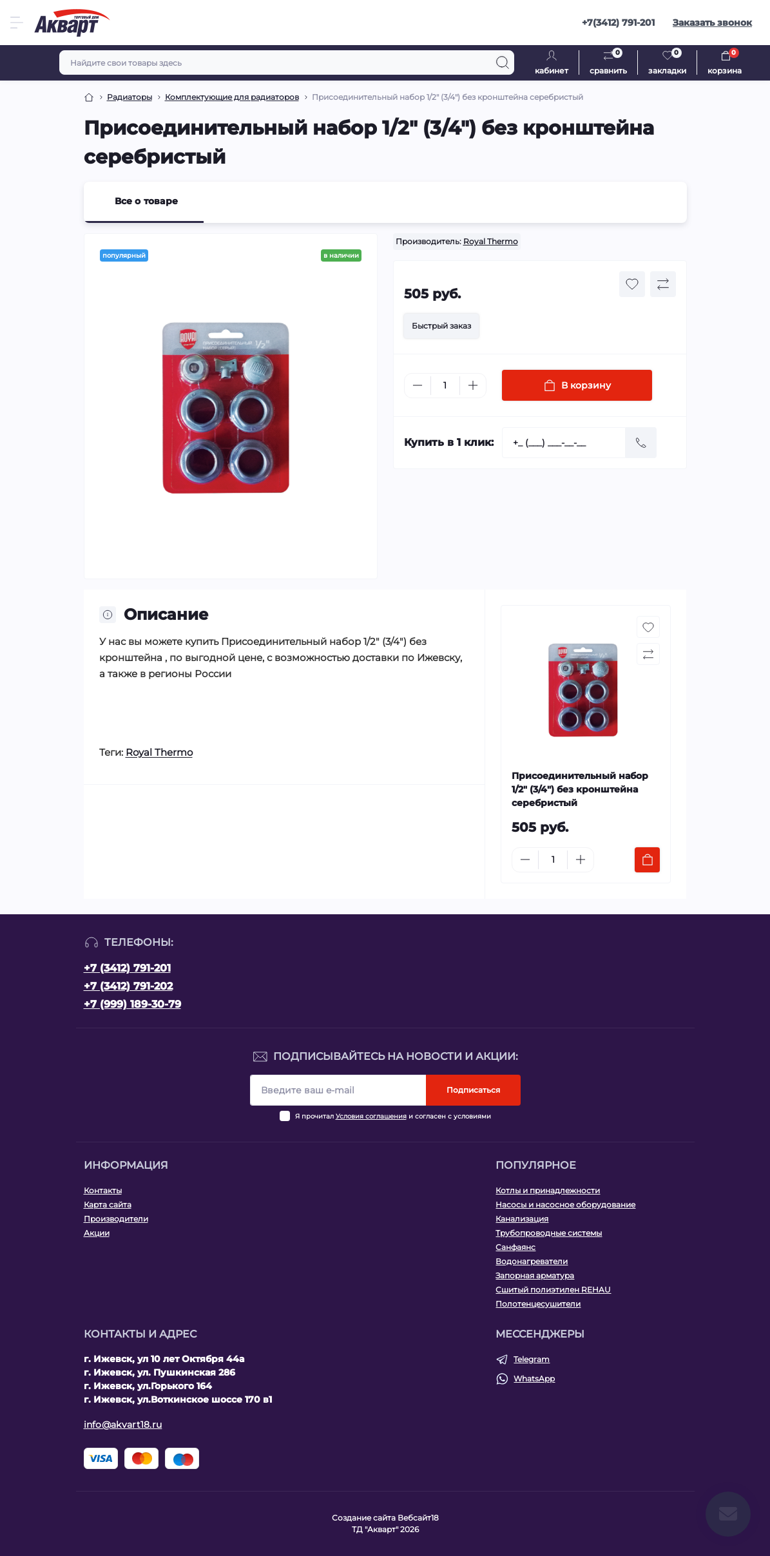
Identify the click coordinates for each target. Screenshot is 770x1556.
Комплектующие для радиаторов (232, 97)
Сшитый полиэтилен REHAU (553, 1289)
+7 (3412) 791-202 (128, 986)
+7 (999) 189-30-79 (132, 1004)
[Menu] (16, 22)
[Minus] (417, 385)
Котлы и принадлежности (548, 1190)
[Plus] (473, 385)
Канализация (522, 1219)
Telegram (532, 1359)
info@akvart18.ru (123, 1424)
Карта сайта (107, 1204)
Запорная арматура (535, 1275)
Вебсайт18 (418, 1517)
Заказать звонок (712, 22)
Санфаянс (515, 1247)
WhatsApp (534, 1378)
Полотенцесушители (538, 1304)
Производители (116, 1219)
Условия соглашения (371, 1116)
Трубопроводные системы (549, 1233)
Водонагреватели (532, 1261)
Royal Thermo (490, 241)
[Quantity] (445, 385)
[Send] (641, 442)
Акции (97, 1233)
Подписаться (473, 1090)
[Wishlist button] (632, 284)
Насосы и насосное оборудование (565, 1204)
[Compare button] (663, 284)
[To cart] (647, 859)
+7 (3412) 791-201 (127, 968)
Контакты (103, 1190)
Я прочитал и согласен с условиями (393, 1116)
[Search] (502, 62)
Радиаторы (129, 97)
